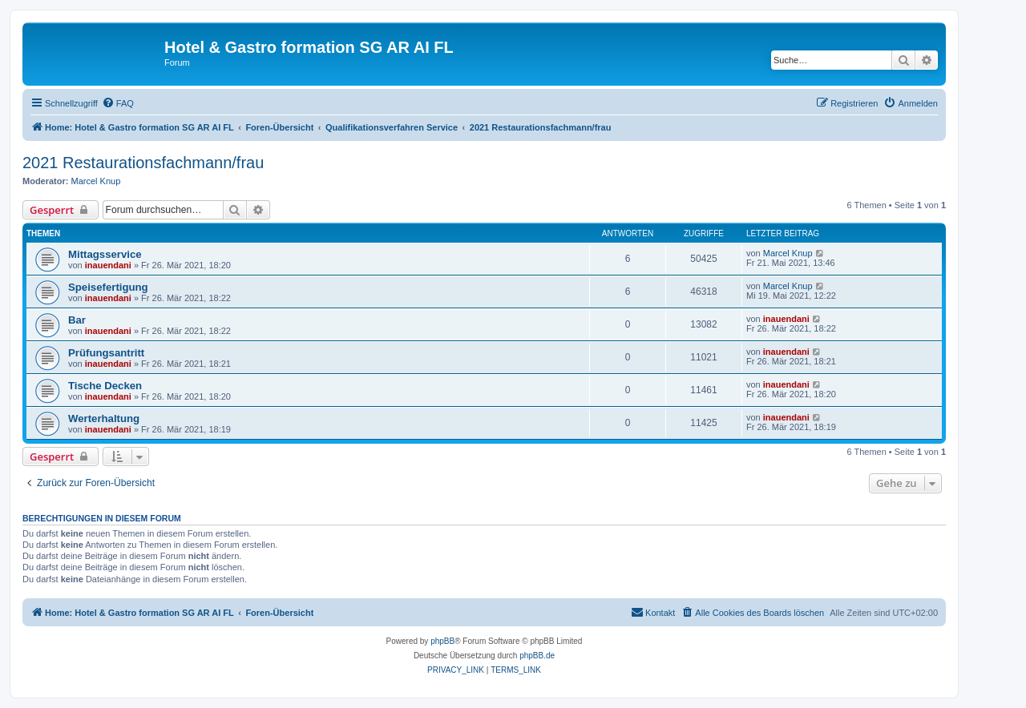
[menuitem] (118, 103)
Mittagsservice (105, 254)
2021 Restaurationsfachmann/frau (143, 162)
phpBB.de (537, 655)
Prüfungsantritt (106, 353)
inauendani (108, 265)
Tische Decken (105, 386)
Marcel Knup (96, 181)
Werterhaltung (103, 418)
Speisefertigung (108, 287)
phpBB (442, 641)
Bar (77, 320)
